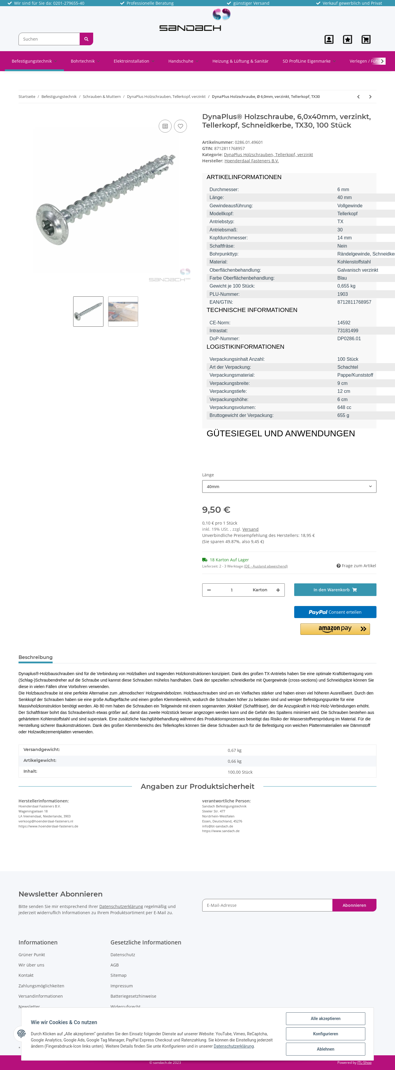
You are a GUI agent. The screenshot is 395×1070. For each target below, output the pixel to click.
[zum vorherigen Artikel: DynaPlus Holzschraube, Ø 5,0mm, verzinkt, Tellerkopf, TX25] (358, 96)
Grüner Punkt (32, 954)
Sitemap (119, 975)
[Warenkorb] (366, 39)
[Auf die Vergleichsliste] (165, 126)
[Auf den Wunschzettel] (180, 126)
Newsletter (29, 1006)
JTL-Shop (364, 1062)
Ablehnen (325, 1049)
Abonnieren (354, 905)
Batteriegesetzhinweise (133, 996)
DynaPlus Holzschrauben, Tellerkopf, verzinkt (268, 154)
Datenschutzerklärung (121, 906)
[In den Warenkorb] (335, 589)
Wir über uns (31, 965)
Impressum (122, 986)
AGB (115, 965)
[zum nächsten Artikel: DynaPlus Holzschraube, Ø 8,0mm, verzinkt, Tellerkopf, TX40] (370, 96)
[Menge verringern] (208, 590)
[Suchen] (49, 39)
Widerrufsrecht (125, 1006)
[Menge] (232, 590)
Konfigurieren (325, 1033)
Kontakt (26, 975)
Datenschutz (123, 954)
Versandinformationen (41, 996)
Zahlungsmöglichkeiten (41, 986)
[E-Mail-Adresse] (267, 905)
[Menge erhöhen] (278, 590)
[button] (329, 39)
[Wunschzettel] (347, 39)
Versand (250, 529)
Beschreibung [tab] (36, 657)
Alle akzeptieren (325, 1018)
